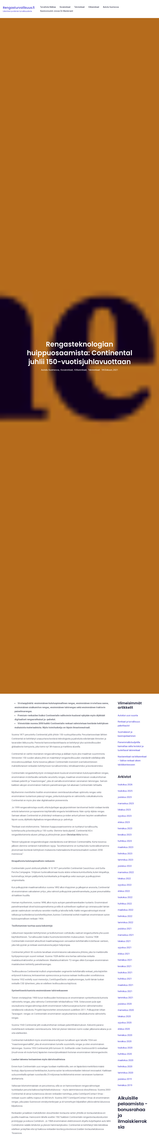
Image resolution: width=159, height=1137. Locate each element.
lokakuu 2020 (124, 1056)
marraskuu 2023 (126, 843)
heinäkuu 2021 (125, 999)
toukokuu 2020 (125, 1087)
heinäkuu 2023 (125, 868)
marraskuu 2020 (126, 1049)
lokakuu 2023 (124, 849)
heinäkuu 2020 (125, 1074)
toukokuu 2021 (125, 1012)
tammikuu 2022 (125, 962)
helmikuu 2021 (125, 1030)
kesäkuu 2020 (125, 1081)
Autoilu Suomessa (111, 7)
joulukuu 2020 (125, 1043)
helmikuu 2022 (125, 955)
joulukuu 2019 (125, 1118)
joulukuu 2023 (125, 836)
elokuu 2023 (124, 861)
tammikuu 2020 (125, 1112)
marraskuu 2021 (126, 974)
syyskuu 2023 (125, 855)
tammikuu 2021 (125, 1037)
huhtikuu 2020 (125, 1093)
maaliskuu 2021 (125, 1024)
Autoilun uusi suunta (128, 755)
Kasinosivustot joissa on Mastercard (56, 11)
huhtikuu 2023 (125, 880)
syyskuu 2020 (125, 1062)
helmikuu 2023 (125, 893)
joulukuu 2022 (125, 905)
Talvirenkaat (79, 7)
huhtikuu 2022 (125, 943)
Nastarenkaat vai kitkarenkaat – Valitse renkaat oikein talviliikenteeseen (132, 800)
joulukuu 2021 (125, 968)
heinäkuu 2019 (125, 1124)
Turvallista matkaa (48, 7)
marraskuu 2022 (126, 912)
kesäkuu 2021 (125, 1005)
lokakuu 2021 (124, 980)
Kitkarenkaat (93, 7)
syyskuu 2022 (125, 924)
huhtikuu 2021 (125, 1018)
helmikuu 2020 (125, 1106)
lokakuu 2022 (124, 918)
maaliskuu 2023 (125, 886)
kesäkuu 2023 (125, 874)
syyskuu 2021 (125, 987)
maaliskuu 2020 (125, 1099)
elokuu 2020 (124, 1068)
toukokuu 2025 (125, 830)
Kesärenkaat (65, 7)
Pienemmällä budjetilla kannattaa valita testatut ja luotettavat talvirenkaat (130, 785)
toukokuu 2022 (125, 937)
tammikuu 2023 (125, 899)
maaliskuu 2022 (125, 949)
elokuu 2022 (124, 930)
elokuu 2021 (124, 993)
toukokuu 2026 (125, 824)
